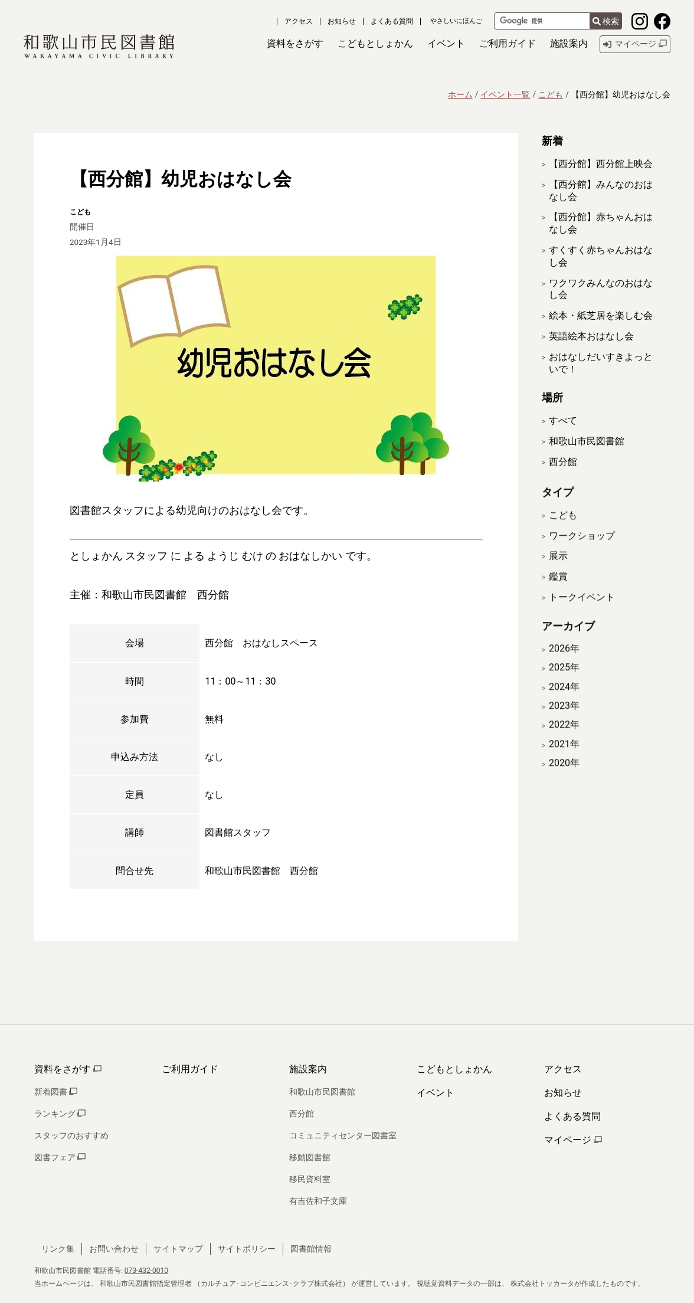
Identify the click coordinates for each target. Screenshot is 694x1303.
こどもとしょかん (454, 1069)
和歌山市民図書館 (586, 441)
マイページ (573, 1139)
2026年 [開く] (564, 662)
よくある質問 (392, 21)
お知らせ (342, 21)
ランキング (60, 1113)
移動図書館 (309, 1157)
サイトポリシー (247, 1248)
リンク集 (57, 1248)
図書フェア (60, 1157)
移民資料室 (309, 1179)
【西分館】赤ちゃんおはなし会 (601, 223)
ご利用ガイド (190, 1069)
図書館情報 (311, 1248)
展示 (558, 569)
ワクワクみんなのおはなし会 (601, 289)
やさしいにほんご (456, 21)
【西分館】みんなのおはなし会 (601, 190)
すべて (563, 420)
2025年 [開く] (564, 681)
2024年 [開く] (564, 700)
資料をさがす (68, 1069)
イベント (435, 1092)
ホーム (460, 94)
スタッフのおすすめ (71, 1135)
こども (550, 94)
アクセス (298, 21)
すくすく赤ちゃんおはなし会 (601, 256)
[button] (295, 44)
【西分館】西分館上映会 (601, 163)
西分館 (563, 461)
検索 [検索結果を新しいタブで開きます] (605, 21)
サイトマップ (178, 1248)
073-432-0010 (146, 1270)
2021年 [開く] (564, 757)
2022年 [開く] (564, 739)
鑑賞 (558, 590)
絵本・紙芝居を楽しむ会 (601, 315)
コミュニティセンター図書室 (343, 1135)
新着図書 (55, 1091)
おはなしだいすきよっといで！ (601, 363)
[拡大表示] (276, 365)
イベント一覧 (505, 94)
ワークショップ (582, 549)
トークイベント (582, 611)
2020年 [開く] (564, 777)
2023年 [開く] (564, 719)
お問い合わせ (114, 1248)
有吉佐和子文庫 (318, 1201)
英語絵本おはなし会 (591, 336)
